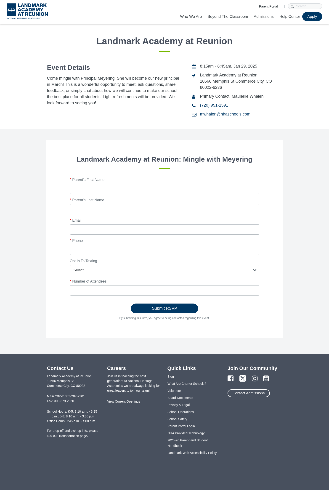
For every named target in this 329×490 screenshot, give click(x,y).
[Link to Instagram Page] (255, 379)
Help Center (289, 16)
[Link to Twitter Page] (242, 379)
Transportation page (72, 436)
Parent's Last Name (87, 200)
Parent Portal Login (181, 426)
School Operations (180, 412)
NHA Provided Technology (185, 433)
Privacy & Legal (178, 405)
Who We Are (191, 16)
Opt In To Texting (83, 261)
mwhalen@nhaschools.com (225, 114)
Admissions (264, 16)
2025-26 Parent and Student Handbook (187, 443)
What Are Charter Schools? (186, 383)
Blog (170, 376)
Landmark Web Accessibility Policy (192, 453)
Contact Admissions (249, 393)
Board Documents (180, 398)
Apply (312, 16)
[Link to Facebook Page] (230, 379)
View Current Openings (123, 401)
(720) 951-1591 (214, 105)
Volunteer (174, 391)
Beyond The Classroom (227, 16)
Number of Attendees (88, 281)
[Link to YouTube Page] (266, 379)
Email (76, 220)
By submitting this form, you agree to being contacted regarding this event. (164, 318)
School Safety (177, 419)
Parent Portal (268, 6)
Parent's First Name (87, 180)
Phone (76, 241)
